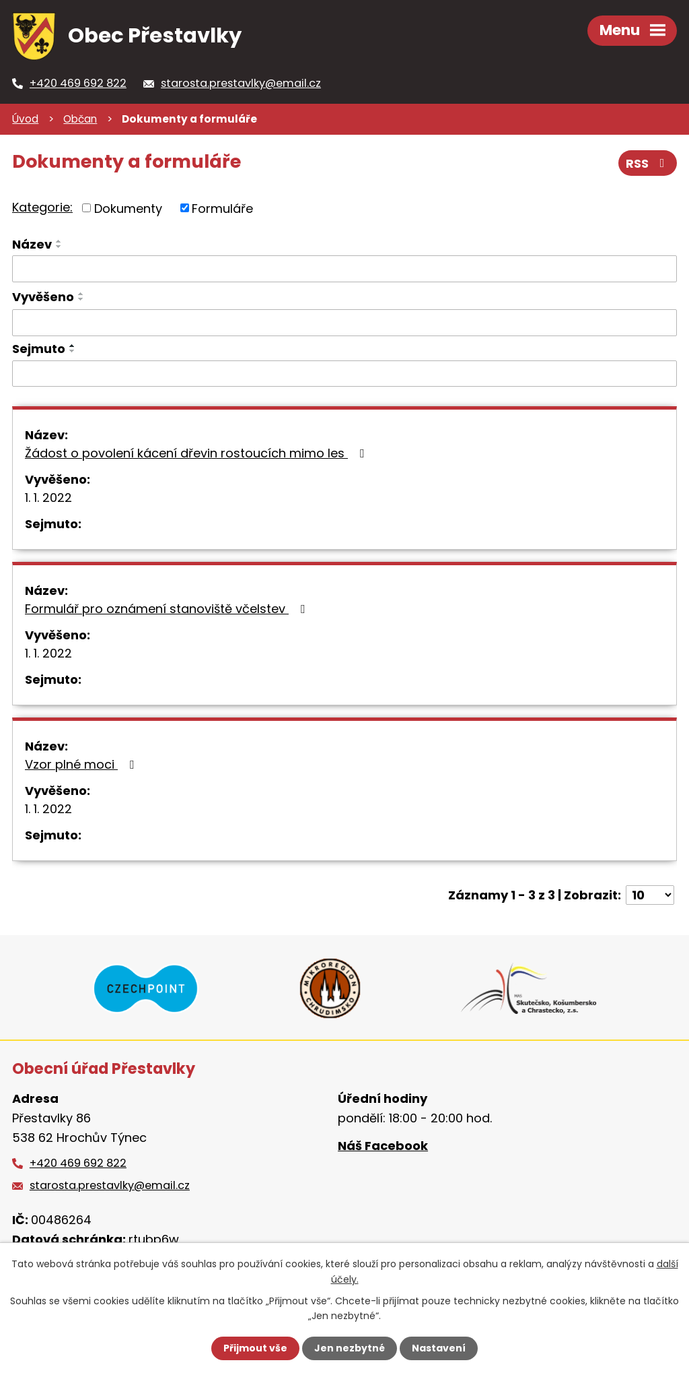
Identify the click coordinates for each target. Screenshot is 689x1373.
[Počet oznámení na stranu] (650, 895)
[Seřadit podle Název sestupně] (59, 246)
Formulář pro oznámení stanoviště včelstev (167, 608)
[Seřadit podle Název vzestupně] (59, 241)
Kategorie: (42, 207)
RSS (648, 163)
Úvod (25, 119)
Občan (80, 119)
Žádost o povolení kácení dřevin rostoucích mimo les (197, 453)
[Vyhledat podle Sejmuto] (344, 373)
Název (32, 244)
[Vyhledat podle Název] (344, 268)
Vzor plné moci (82, 764)
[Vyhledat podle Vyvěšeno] (344, 322)
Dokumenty (128, 207)
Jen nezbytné (349, 1348)
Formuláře (222, 207)
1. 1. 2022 (48, 497)
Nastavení (439, 1348)
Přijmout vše (255, 1348)
